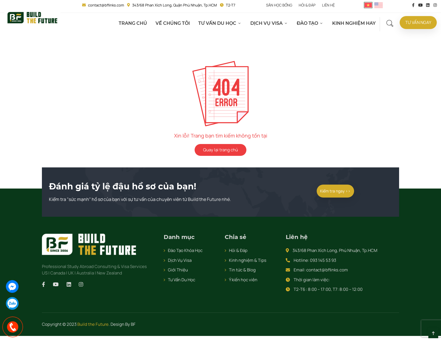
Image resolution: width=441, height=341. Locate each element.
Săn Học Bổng (279, 5)
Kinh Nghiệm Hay (355, 23)
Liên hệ (328, 5)
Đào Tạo (308, 23)
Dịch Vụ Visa (267, 23)
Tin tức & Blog (242, 270)
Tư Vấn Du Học (218, 23)
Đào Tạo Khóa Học (185, 250)
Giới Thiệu (178, 270)
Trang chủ (134, 23)
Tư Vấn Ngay (418, 22)
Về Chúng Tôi (174, 23)
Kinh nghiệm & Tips (247, 260)
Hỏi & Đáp (238, 250)
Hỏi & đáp (307, 5)
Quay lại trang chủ (220, 150)
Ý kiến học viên (243, 280)
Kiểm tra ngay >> (335, 191)
